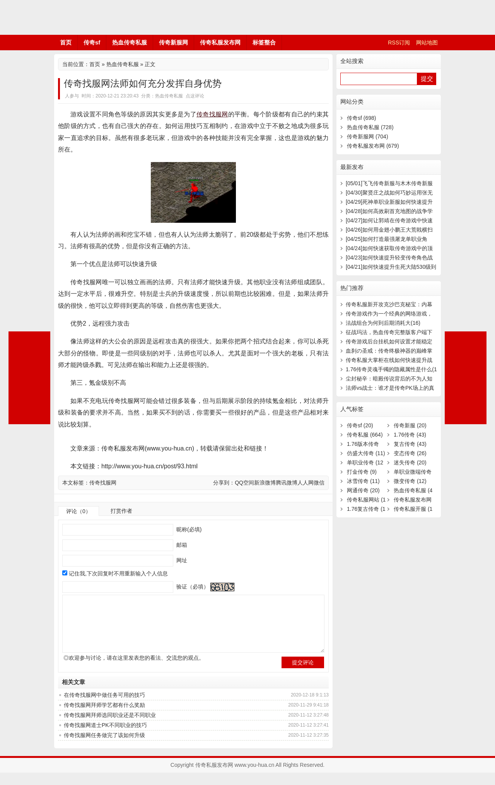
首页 (66, 42)
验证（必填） (192, 587)
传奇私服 (365, 435)
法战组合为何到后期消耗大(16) (383, 323)
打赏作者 (121, 511)
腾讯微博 (286, 483)
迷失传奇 (410, 462)
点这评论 (195, 96)
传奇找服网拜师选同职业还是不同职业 (110, 727)
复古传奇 (410, 444)
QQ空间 (244, 483)
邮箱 (181, 545)
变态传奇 (410, 453)
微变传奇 (410, 481)
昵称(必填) (188, 529)
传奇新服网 (173, 42)
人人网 (305, 483)
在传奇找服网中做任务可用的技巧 (104, 707)
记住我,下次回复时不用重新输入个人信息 (118, 573)
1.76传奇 (410, 435)
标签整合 (264, 42)
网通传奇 (363, 490)
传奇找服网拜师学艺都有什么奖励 (104, 717)
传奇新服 (410, 425)
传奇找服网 (212, 114)
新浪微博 (265, 483)
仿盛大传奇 (366, 453)
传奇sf (92, 42)
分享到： (224, 483)
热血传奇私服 (129, 42)
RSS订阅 (399, 42)
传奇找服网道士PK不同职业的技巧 (105, 737)
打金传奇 (362, 472)
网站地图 (427, 42)
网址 (181, 560)
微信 (319, 483)
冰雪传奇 (363, 481)
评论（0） (78, 511)
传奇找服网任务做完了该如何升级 (104, 747)
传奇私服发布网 (100, 17)
